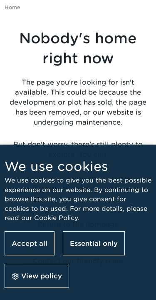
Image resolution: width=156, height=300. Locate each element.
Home (12, 7)
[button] (37, 275)
